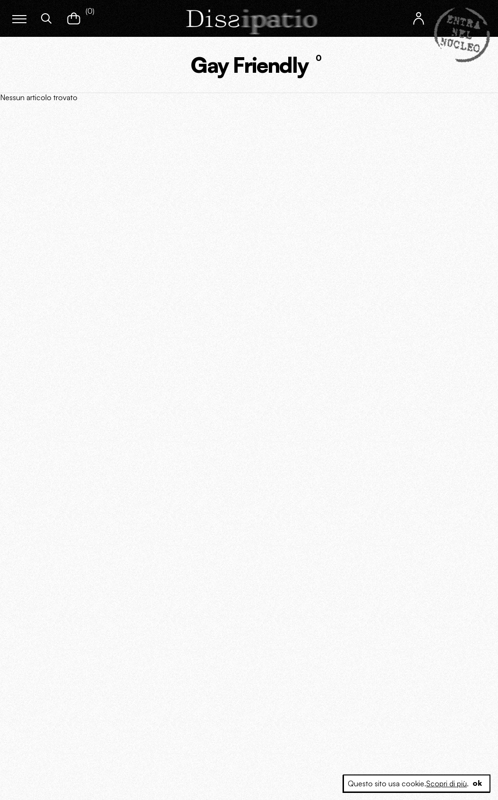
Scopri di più (446, 783)
